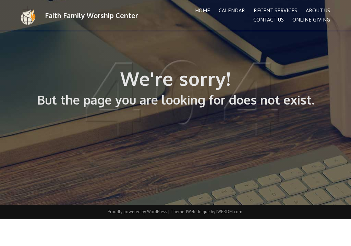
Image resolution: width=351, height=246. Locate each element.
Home (202, 10)
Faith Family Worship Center (91, 15)
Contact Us (268, 19)
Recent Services (275, 10)
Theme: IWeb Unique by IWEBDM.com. (206, 212)
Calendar (232, 10)
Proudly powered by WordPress (138, 212)
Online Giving (311, 19)
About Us (318, 10)
